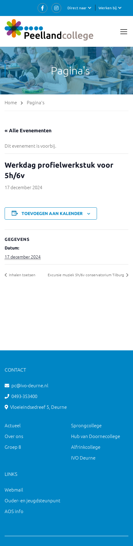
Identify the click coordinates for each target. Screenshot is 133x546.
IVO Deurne (83, 457)
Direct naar (77, 7)
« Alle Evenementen (28, 130)
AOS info (14, 511)
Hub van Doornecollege (95, 436)
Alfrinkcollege (85, 447)
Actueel (13, 425)
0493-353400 (24, 396)
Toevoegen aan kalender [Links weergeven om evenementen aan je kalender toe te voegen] (52, 213)
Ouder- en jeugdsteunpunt (32, 500)
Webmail (14, 489)
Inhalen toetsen (21, 274)
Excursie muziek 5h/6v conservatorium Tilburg (86, 274)
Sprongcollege (86, 425)
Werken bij (108, 7)
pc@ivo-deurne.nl (29, 385)
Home (11, 102)
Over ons (14, 436)
